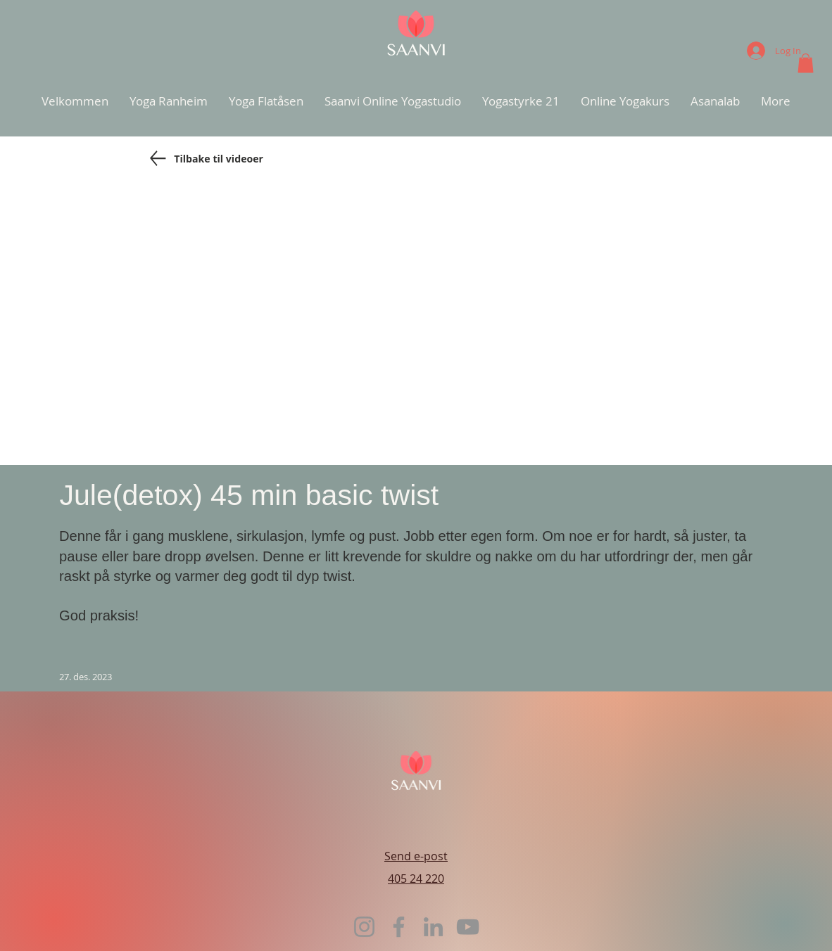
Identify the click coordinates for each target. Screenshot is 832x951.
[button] (806, 62)
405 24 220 (416, 878)
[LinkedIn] (433, 926)
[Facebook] (398, 926)
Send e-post (416, 856)
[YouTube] (467, 926)
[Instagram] (364, 926)
